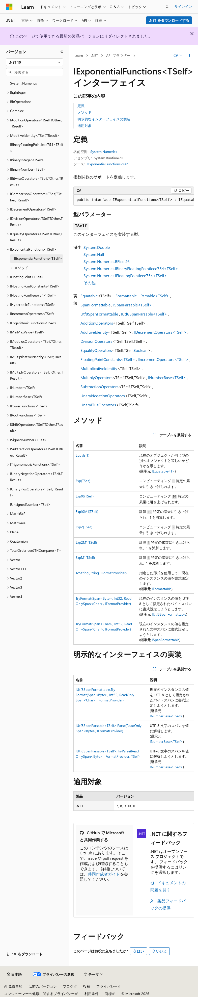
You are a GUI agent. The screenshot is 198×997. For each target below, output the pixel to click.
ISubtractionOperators (99, 386)
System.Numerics (103, 151)
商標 (108, 993)
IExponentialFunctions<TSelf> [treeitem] (38, 258)
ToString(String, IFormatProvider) (101, 572)
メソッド (84, 112)
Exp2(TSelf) (84, 526)
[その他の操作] (189, 56)
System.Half (93, 254)
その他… (91, 282)
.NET (94, 55)
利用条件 (91, 993)
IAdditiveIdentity (93, 332)
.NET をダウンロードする (169, 20)
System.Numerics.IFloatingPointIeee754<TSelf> (125, 275)
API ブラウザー (118, 55)
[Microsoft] (9, 7)
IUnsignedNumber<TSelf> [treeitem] (30, 504)
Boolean (140, 350)
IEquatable (88, 295)
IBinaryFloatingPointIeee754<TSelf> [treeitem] (36, 147)
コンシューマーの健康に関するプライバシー (39, 993)
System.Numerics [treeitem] (23, 83)
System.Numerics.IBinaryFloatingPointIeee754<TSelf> (130, 268)
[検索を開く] (167, 6)
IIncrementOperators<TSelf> (163, 359)
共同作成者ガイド (104, 874)
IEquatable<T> (163, 471)
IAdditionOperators (96, 323)
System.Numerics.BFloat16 (106, 261)
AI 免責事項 (13, 986)
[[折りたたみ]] (61, 51)
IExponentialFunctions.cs (106, 164)
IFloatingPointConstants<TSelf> (107, 359)
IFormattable (126, 295)
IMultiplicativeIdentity (98, 368)
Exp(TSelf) (83, 480)
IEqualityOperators (95, 350)
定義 (80, 105)
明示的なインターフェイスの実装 (103, 119)
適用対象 (84, 125)
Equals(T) (82, 455)
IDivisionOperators (95, 341)
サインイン (183, 6)
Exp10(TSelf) (85, 496)
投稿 (86, 986)
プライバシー (107, 986)
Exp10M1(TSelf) (87, 511)
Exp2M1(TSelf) (86, 542)
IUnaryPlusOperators (97, 404)
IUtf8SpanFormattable (98, 314)
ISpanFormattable (94, 304)
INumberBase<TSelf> (167, 377)
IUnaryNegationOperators (102, 395)
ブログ (68, 986)
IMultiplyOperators (95, 377)
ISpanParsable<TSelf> (132, 304)
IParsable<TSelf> (154, 295)
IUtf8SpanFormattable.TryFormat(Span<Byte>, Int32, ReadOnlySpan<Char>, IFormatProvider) (105, 694)
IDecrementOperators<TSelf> (160, 332)
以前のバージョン (43, 986)
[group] (133, 200)
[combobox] (34, 62)
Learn (78, 55)
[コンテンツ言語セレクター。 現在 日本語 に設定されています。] (14, 974)
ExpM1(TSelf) (85, 557)
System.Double (96, 247)
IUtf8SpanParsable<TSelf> (144, 314)
